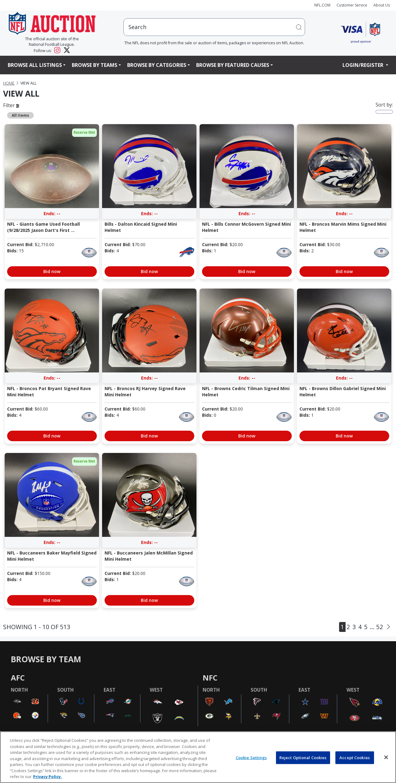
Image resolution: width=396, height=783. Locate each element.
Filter (11, 105)
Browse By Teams (94, 65)
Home (9, 83)
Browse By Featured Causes (232, 65)
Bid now (51, 271)
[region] (198, 757)
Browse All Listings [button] (35, 65)
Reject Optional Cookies (303, 757)
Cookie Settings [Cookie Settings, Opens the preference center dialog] (251, 757)
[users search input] (214, 27)
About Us (381, 5)
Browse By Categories (156, 65)
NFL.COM (322, 5)
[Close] (386, 757)
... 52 (376, 627)
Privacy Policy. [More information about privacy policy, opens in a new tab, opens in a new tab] (47, 776)
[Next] (388, 627)
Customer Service (352, 5)
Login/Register (363, 65)
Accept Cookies (354, 757)
